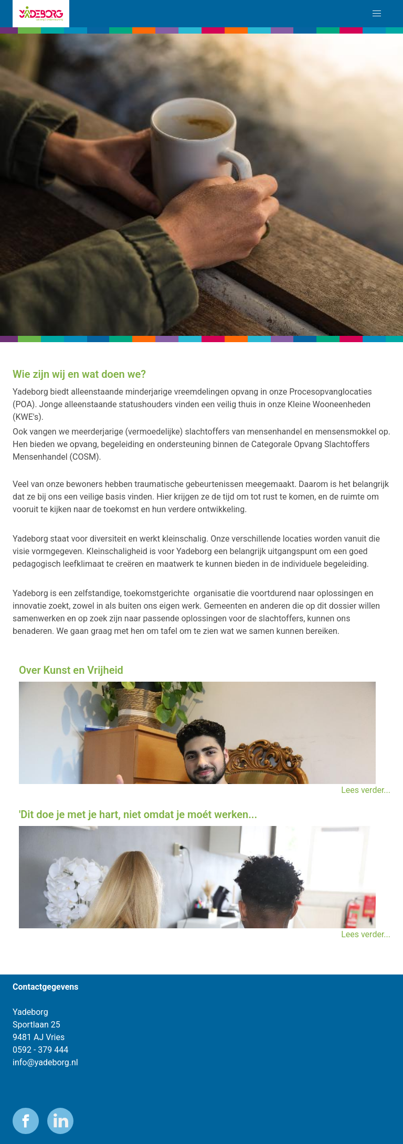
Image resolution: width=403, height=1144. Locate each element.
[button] (376, 13)
